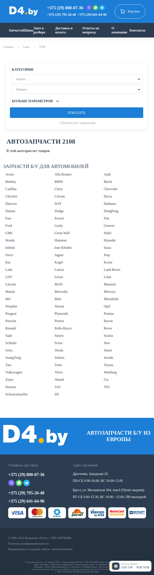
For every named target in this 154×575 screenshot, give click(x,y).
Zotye (9, 379)
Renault (10, 328)
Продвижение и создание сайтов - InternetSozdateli (40, 549)
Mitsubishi (111, 299)
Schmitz (11, 343)
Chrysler (11, 196)
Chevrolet (110, 189)
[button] (77, 79)
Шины (28, 30)
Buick (108, 181)
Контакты (137, 30)
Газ (106, 379)
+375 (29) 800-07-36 (65, 7)
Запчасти (16, 30)
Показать (76, 112)
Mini (57, 299)
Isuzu (107, 247)
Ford (8, 225)
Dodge (59, 211)
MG (8, 299)
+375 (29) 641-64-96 (92, 14)
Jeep (107, 255)
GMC (9, 233)
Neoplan (11, 306)
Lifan (107, 277)
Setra (8, 350)
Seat (107, 343)
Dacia (108, 196)
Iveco (9, 255)
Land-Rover (112, 269)
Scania (108, 335)
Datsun (10, 211)
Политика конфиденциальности (28, 543)
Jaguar (59, 255)
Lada (26, 47)
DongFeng (111, 211)
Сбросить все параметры (77, 123)
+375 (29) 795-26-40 (61, 14)
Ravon (108, 321)
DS (56, 394)
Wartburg (110, 372)
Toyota (108, 365)
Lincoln (10, 284)
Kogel (58, 262)
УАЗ (107, 387)
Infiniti (10, 247)
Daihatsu (110, 203)
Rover (108, 328)
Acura (9, 174)
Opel (107, 306)
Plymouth (61, 313)
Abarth (59, 379)
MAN (58, 284)
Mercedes (61, 291)
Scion (58, 343)
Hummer (60, 240)
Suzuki (108, 357)
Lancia (59, 269)
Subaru (59, 357)
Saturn (59, 335)
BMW (58, 181)
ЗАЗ (57, 387)
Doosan (10, 387)
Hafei (108, 233)
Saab (8, 335)
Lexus (58, 277)
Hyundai (110, 240)
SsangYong (13, 357)
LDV (8, 277)
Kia (7, 262)
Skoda (58, 350)
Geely (58, 225)
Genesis (109, 225)
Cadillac (11, 189)
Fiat (106, 218)
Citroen (59, 196)
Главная (8, 47)
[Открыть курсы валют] (130, 566)
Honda (10, 240)
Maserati (110, 284)
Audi (107, 174)
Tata (8, 365)
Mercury (110, 291)
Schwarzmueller (16, 394)
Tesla (58, 365)
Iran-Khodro (63, 247)
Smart (108, 350)
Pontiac (109, 313)
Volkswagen (13, 372)
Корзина (130, 11)
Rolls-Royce (63, 328)
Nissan (59, 306)
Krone (108, 262)
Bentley (10, 181)
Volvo (58, 372)
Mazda (10, 291)
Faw (8, 218)
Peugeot (11, 313)
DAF (57, 203)
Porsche (10, 321)
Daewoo (11, 203)
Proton (59, 321)
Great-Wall (62, 233)
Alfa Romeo (63, 174)
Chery (58, 189)
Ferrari (59, 218)
